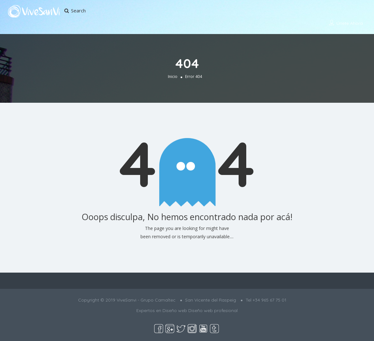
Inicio (172, 76)
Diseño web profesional (213, 310)
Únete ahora (349, 23)
